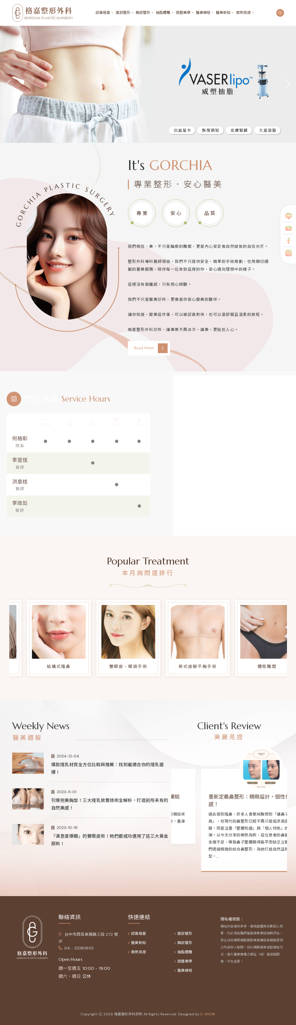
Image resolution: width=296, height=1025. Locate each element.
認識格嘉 (102, 12)
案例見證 (243, 12)
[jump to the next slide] (287, 84)
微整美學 (183, 12)
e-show (208, 1017)
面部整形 (123, 12)
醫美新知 (223, 12)
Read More (151, 348)
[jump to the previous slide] (8, 84)
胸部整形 (143, 12)
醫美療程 (203, 12)
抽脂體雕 (163, 12)
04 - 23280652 (76, 951)
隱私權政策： (232, 922)
